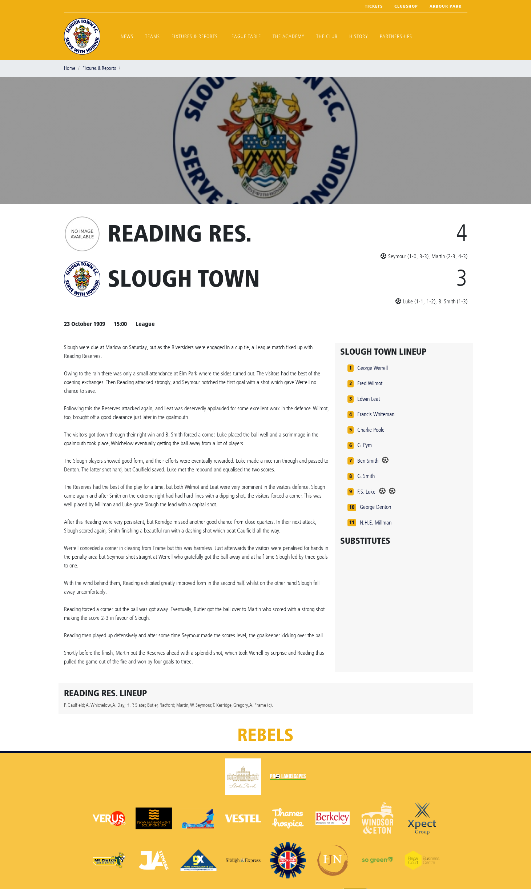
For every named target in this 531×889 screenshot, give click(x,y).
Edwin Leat (368, 398)
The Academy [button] (289, 36)
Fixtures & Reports (195, 36)
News (127, 36)
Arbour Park (446, 6)
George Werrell (372, 367)
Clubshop (406, 6)
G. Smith (366, 476)
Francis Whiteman (375, 414)
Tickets (374, 6)
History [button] (358, 36)
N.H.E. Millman (375, 522)
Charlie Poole (371, 429)
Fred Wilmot (369, 383)
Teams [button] (152, 36)
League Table (245, 36)
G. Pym (364, 445)
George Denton (375, 506)
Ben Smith (367, 460)
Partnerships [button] (396, 36)
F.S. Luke (366, 491)
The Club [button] (327, 36)
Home (69, 68)
